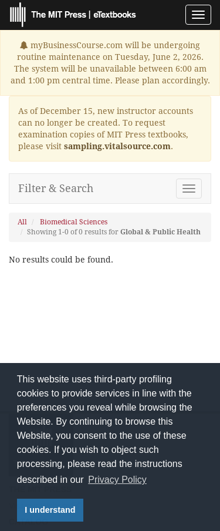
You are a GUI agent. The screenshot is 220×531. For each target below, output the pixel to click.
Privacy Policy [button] (117, 480)
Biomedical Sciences (73, 222)
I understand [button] (50, 510)
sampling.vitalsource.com (117, 146)
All (22, 222)
